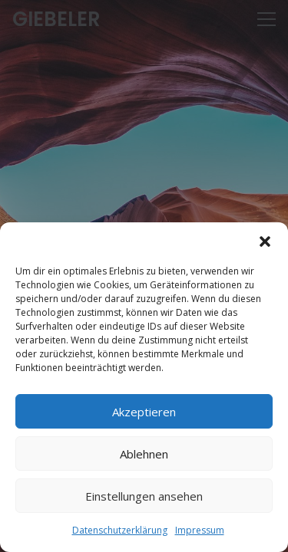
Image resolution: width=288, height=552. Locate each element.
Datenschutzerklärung (119, 530)
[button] (265, 241)
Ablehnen (144, 454)
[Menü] (266, 19)
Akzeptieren (144, 411)
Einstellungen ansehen (144, 496)
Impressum (199, 530)
